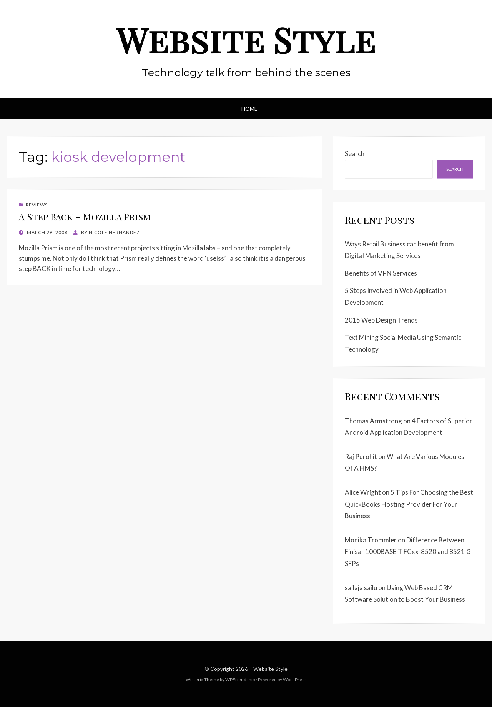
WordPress (295, 679)
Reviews (37, 205)
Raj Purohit (361, 456)
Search (354, 154)
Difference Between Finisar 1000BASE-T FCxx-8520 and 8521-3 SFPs (408, 551)
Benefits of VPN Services (381, 273)
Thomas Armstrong (373, 421)
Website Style (246, 40)
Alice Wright (363, 492)
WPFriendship (240, 679)
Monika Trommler (371, 540)
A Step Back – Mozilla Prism (85, 217)
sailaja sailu (361, 588)
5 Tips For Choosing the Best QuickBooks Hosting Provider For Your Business (409, 504)
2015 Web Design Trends (381, 320)
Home (249, 108)
